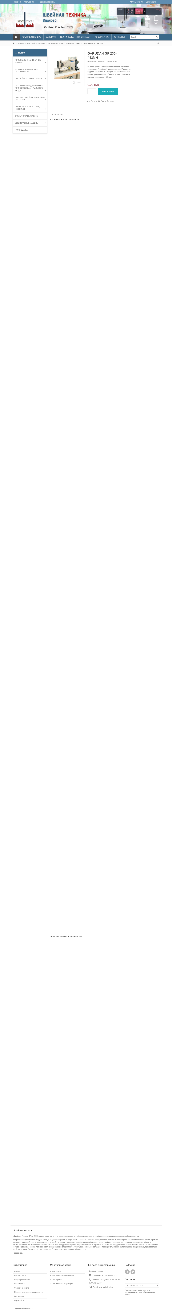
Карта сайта (29, 2)
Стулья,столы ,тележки (26, 116)
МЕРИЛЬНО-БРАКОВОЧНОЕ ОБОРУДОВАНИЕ (30, 70)
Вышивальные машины (30, 123)
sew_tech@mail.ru (106, 1287)
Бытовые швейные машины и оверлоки (30, 98)
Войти (147, 23)
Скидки (17, 1271)
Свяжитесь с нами (21, 1288)
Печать (93, 101)
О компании (19, 1296)
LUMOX (29, 1308)
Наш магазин (19, 1284)
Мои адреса (57, 1280)
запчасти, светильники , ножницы (30, 108)
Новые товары (20, 1275)
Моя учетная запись (61, 1265)
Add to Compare (107, 101)
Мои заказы (56, 1271)
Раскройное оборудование (30, 79)
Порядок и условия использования (28, 1292)
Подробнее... (18, 1253)
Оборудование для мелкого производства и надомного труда (30, 88)
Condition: (109, 61)
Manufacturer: (92, 61)
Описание (57, 114)
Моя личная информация (62, 1284)
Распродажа (21, 130)
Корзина (17, 2)
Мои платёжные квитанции (63, 1275)
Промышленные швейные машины (30, 61)
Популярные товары (22, 1280)
